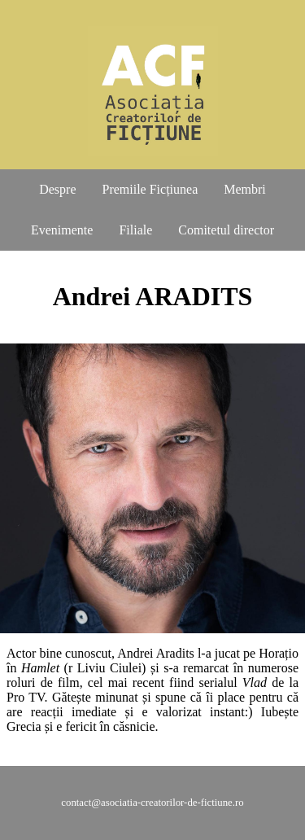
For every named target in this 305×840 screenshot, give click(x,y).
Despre (57, 189)
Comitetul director (226, 230)
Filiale (135, 230)
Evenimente (62, 230)
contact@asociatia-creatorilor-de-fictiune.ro (152, 802)
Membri (245, 189)
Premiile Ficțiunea (150, 189)
